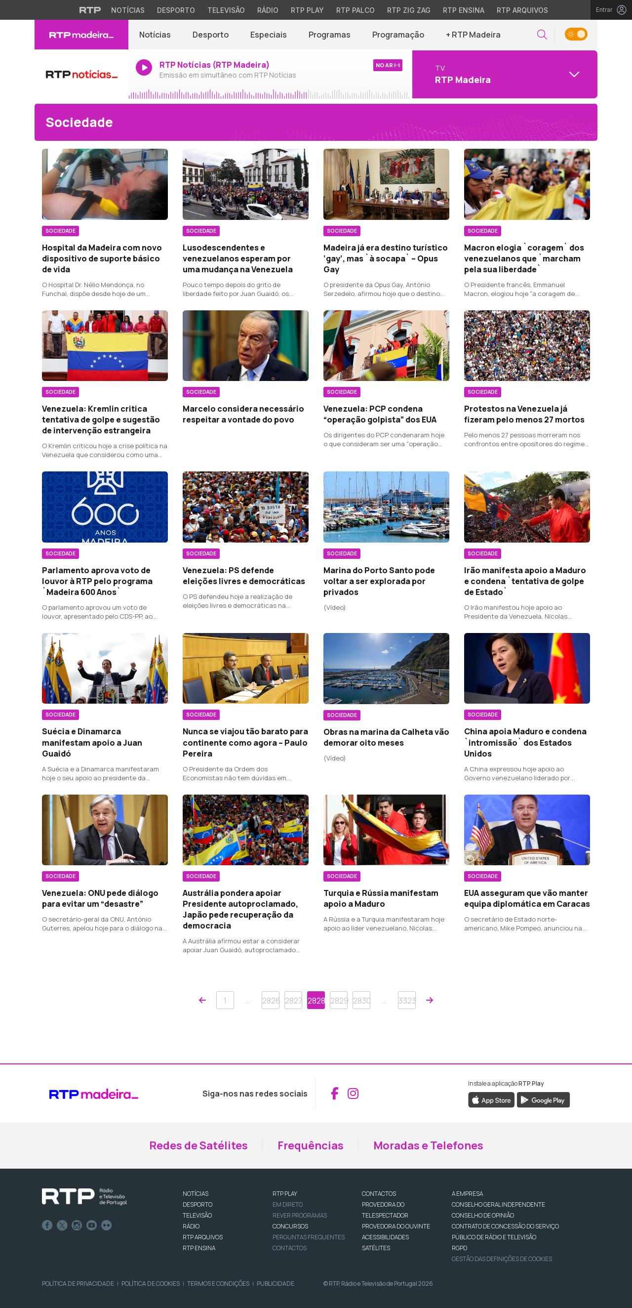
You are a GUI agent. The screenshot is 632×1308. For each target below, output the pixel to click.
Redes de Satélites (198, 1145)
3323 (407, 1000)
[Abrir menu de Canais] (503, 74)
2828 (316, 1000)
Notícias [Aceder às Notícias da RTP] (128, 10)
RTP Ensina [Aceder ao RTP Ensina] (463, 10)
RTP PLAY (285, 1193)
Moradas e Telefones (428, 1145)
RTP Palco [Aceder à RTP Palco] (355, 10)
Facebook (47, 1225)
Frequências (310, 1145)
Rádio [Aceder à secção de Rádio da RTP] (267, 10)
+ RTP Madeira (473, 34)
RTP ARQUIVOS (203, 1237)
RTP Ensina (199, 1248)
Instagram (77, 1225)
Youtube (91, 1225)
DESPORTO (197, 1204)
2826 (270, 1000)
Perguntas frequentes (309, 1237)
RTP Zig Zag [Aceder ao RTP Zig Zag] (409, 10)
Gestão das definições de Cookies (502, 1259)
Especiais (268, 34)
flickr (106, 1225)
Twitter (62, 1225)
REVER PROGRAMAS (300, 1215)
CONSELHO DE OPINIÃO (483, 1215)
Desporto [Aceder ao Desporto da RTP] (176, 10)
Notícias (155, 34)
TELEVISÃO (197, 1215)
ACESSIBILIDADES (385, 1237)
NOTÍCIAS (195, 1193)
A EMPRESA (467, 1193)
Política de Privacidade (78, 1283)
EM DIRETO (288, 1204)
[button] (542, 34)
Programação (398, 34)
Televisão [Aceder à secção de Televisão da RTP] (226, 10)
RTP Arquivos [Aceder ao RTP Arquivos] (522, 10)
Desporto (211, 34)
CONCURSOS (290, 1226)
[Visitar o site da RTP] (90, 10)
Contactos (290, 1248)
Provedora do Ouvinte (396, 1226)
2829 (339, 1000)
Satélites (376, 1248)
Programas (330, 34)
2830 (361, 1000)
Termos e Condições (218, 1283)
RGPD (459, 1248)
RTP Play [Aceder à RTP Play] (307, 10)
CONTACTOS (379, 1193)
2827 (293, 1000)
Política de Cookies (150, 1283)
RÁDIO (191, 1226)
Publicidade (275, 1283)
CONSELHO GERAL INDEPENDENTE (498, 1204)
